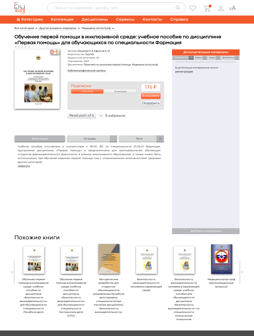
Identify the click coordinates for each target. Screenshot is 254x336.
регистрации (184, 72)
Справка (179, 19)
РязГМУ (90, 54)
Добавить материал (206, 231)
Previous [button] (12, 272)
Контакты (152, 19)
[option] (33, 279)
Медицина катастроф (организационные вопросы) (221, 283)
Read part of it (81, 115)
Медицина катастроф (96, 28)
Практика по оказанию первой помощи (107, 65)
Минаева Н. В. (86, 51)
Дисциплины (95, 19)
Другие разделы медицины (57, 28)
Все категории (24, 28)
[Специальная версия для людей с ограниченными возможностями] (232, 8)
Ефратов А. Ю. (102, 51)
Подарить (151, 103)
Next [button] (241, 272)
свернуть (24, 166)
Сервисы (125, 19)
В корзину (151, 95)
